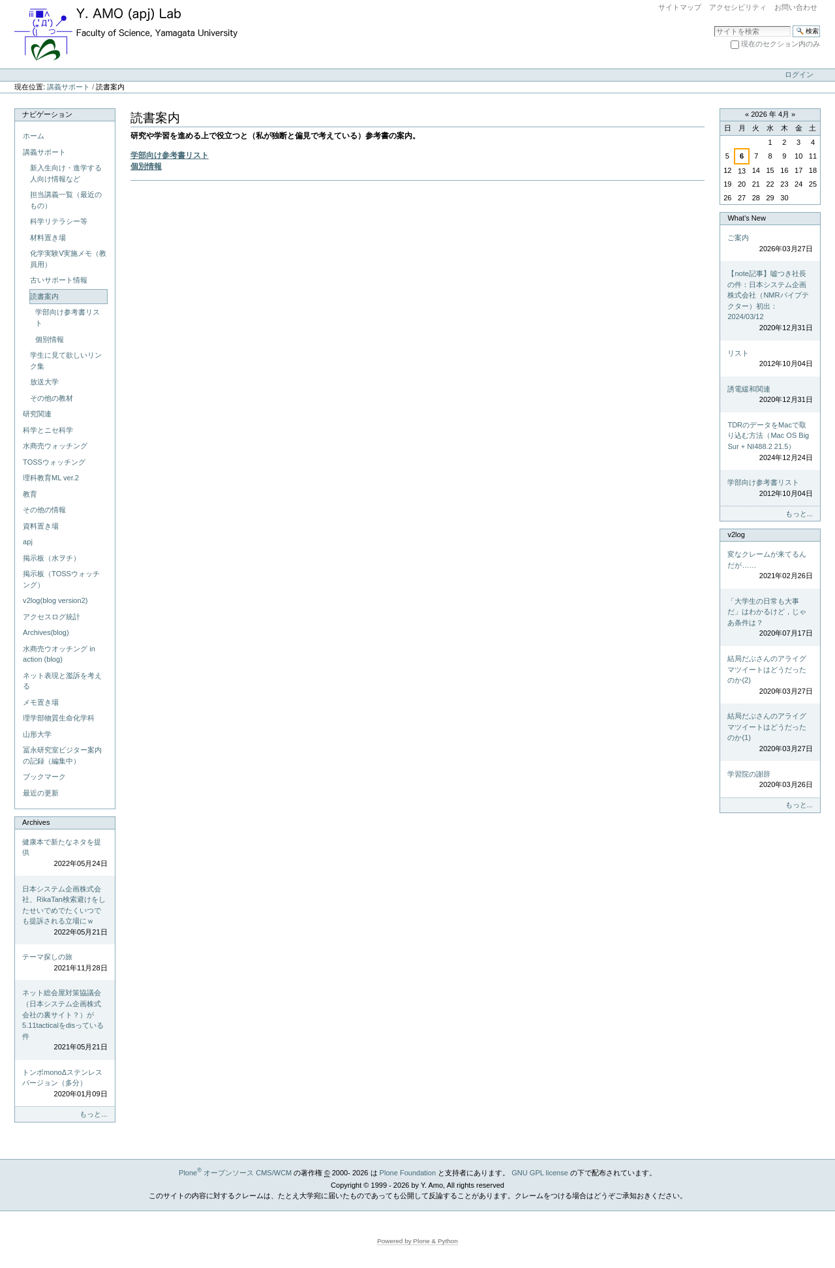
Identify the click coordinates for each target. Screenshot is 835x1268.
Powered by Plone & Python (417, 1241)
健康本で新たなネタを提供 (64, 853)
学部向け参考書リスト (169, 155)
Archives (36, 822)
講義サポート (68, 87)
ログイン (799, 74)
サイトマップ (679, 7)
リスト (769, 359)
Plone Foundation (408, 1173)
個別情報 (146, 166)
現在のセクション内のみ (780, 44)
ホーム (33, 136)
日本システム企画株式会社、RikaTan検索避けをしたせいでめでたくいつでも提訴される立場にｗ (64, 911)
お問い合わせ (795, 7)
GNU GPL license (539, 1173)
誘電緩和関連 (769, 395)
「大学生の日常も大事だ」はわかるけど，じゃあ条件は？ (769, 618)
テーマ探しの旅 (64, 963)
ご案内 (769, 244)
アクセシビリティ (738, 7)
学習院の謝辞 (769, 780)
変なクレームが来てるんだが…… (769, 565)
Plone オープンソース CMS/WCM (235, 1173)
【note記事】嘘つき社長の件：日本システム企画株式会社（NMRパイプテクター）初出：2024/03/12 (769, 301)
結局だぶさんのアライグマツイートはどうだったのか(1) (769, 733)
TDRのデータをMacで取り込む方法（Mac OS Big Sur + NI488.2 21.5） (769, 442)
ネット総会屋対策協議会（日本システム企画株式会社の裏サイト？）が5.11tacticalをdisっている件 (64, 1020)
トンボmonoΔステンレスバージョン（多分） (64, 1084)
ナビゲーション (47, 114)
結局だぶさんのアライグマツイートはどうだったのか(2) (769, 675)
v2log (735, 534)
